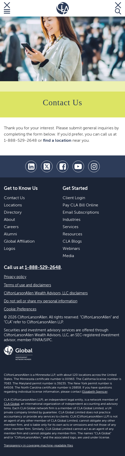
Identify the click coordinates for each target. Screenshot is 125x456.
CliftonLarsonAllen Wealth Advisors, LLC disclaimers (46, 293)
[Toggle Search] (118, 8)
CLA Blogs (72, 242)
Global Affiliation (19, 242)
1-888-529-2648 (43, 267)
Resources (72, 234)
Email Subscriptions (81, 213)
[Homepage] (62, 8)
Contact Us (14, 198)
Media (68, 256)
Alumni (10, 234)
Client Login (74, 198)
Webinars (71, 249)
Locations (13, 205)
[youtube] (78, 166)
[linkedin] (31, 166)
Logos (9, 249)
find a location (57, 141)
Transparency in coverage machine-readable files (38, 445)
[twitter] (47, 166)
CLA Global (11, 404)
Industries (71, 220)
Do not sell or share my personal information (40, 301)
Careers (11, 227)
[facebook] (62, 166)
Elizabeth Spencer (94, 391)
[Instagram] (94, 166)
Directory (13, 213)
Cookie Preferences (20, 309)
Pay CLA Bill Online (80, 205)
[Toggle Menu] (7, 8)
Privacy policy (15, 277)
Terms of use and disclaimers (27, 285)
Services (70, 227)
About (9, 220)
